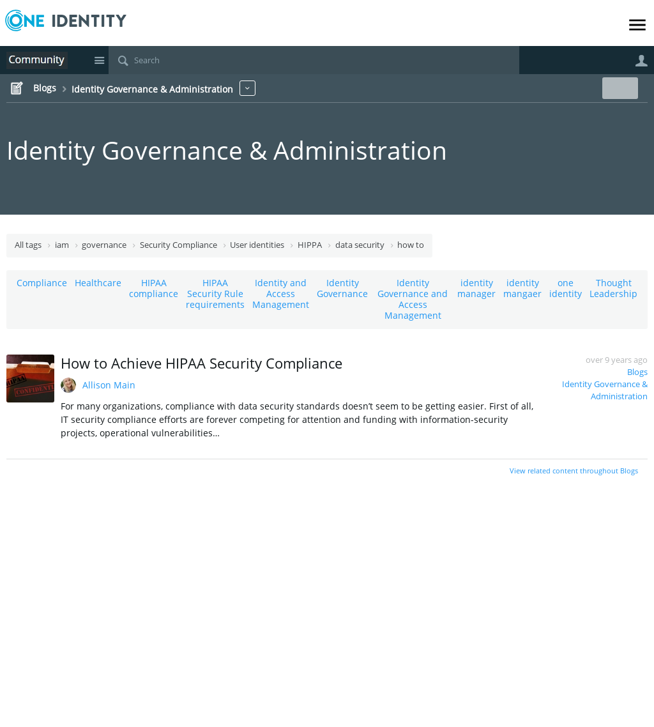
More (247, 87)
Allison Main (108, 385)
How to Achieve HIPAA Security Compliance (201, 362)
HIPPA (310, 245)
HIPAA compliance (153, 288)
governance (104, 245)
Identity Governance (342, 288)
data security (359, 245)
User (641, 60)
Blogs (637, 372)
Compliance (42, 283)
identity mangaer (522, 288)
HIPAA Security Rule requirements (215, 293)
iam (62, 245)
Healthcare (98, 283)
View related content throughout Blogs (574, 470)
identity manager (476, 288)
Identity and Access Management (280, 293)
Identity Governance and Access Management (412, 299)
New (618, 87)
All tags (28, 245)
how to (410, 245)
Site (99, 60)
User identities (257, 245)
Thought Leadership (613, 288)
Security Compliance (178, 245)
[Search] (314, 60)
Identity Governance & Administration (226, 150)
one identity (565, 288)
